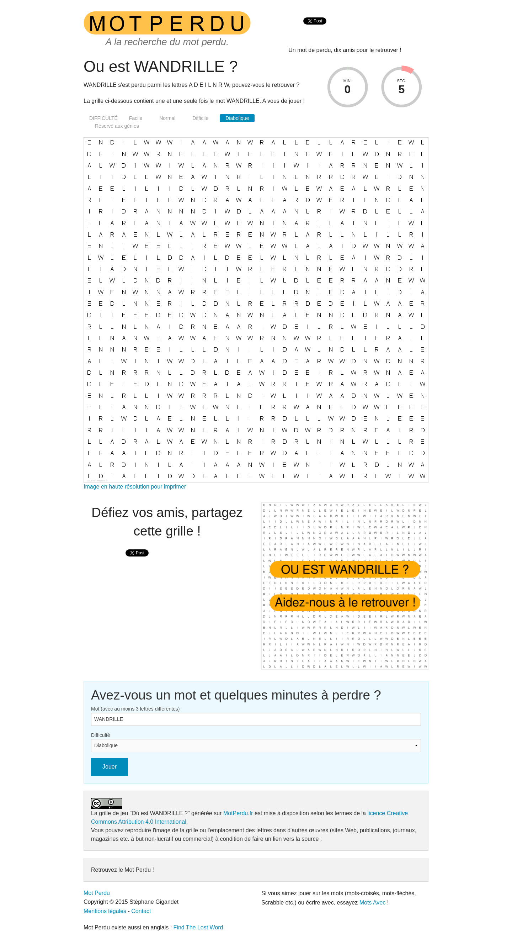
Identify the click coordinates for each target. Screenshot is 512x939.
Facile (135, 118)
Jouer (109, 767)
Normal (167, 118)
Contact (141, 911)
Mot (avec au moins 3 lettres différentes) (135, 709)
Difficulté (100, 735)
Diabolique (237, 118)
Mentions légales (105, 911)
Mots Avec (372, 903)
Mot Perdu (97, 893)
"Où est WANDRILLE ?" (160, 813)
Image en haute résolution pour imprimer (135, 487)
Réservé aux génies (117, 126)
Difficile (200, 118)
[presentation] (314, 28)
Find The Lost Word (198, 927)
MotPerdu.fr (238, 813)
